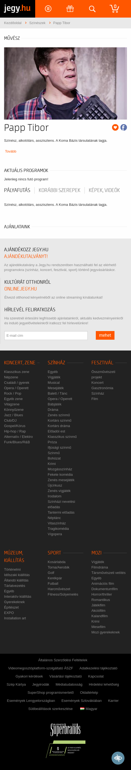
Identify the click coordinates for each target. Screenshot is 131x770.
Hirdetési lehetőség (104, 684)
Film (94, 399)
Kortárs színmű (59, 420)
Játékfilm (98, 605)
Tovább (10, 151)
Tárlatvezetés (14, 586)
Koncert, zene (19, 363)
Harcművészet (59, 589)
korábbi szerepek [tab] (59, 190)
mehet (105, 335)
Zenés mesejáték (61, 480)
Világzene (11, 404)
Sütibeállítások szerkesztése (50, 709)
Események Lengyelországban (31, 701)
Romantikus (100, 600)
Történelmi (12, 569)
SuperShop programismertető (51, 692)
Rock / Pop (12, 393)
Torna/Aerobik (58, 567)
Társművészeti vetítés (108, 573)
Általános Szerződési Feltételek (62, 660)
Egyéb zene (13, 399)
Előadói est (56, 431)
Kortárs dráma (59, 426)
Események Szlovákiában (81, 701)
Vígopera (55, 534)
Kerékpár (55, 578)
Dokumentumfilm (104, 589)
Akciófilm (98, 611)
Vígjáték (54, 377)
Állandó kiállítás (16, 580)
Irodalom (54, 496)
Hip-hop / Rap (15, 431)
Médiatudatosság (69, 684)
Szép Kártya (16, 684)
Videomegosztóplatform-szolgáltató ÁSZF (40, 668)
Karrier (113, 701)
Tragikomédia (58, 529)
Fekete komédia (60, 474)
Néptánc (54, 518)
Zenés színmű (59, 415)
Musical (54, 383)
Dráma (53, 410)
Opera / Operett (16, 388)
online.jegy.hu (20, 289)
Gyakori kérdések (29, 676)
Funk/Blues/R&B (17, 442)
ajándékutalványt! (26, 256)
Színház (56, 363)
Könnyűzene (14, 410)
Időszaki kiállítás (17, 575)
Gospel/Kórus (14, 426)
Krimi (52, 464)
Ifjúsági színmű (59, 447)
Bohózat (54, 458)
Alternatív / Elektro (18, 437)
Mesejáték (56, 388)
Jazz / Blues (13, 415)
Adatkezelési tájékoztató (98, 668)
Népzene (11, 377)
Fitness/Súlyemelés (63, 594)
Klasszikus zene (16, 372)
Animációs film (102, 583)
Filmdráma (99, 567)
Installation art (15, 618)
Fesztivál (102, 363)
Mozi (96, 553)
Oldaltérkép (89, 692)
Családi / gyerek (16, 383)
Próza (52, 442)
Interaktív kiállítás (17, 596)
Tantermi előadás (61, 512)
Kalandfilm (99, 616)
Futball (53, 583)
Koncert (97, 383)
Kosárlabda (57, 562)
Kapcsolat (96, 676)
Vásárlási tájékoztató (65, 676)
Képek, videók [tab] (104, 190)
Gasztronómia (102, 388)
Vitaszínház (57, 523)
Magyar (88, 709)
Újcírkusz (55, 485)
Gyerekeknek (14, 602)
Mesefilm (98, 627)
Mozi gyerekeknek (105, 632)
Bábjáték (54, 404)
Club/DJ (10, 420)
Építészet (11, 607)
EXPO (9, 613)
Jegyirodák (40, 684)
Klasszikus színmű (62, 437)
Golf (51, 573)
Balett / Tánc (57, 393)
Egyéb (53, 372)
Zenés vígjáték (59, 491)
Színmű (54, 453)
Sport (54, 553)
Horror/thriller (101, 594)
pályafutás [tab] (17, 190)
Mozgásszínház (60, 469)
